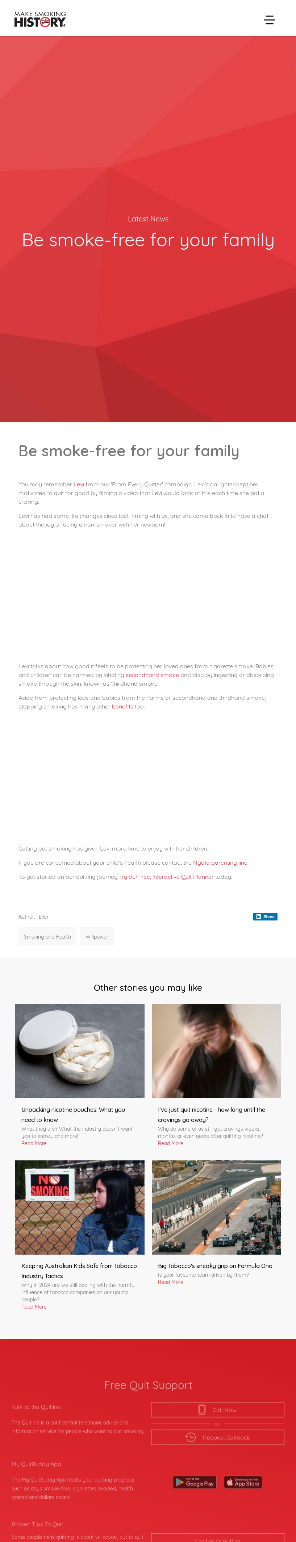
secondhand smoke (152, 674)
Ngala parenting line (220, 862)
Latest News (148, 218)
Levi (80, 483)
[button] (269, 20)
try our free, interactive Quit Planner (167, 876)
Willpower (97, 936)
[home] (39, 20)
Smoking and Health (47, 936)
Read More (34, 1142)
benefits (123, 706)
